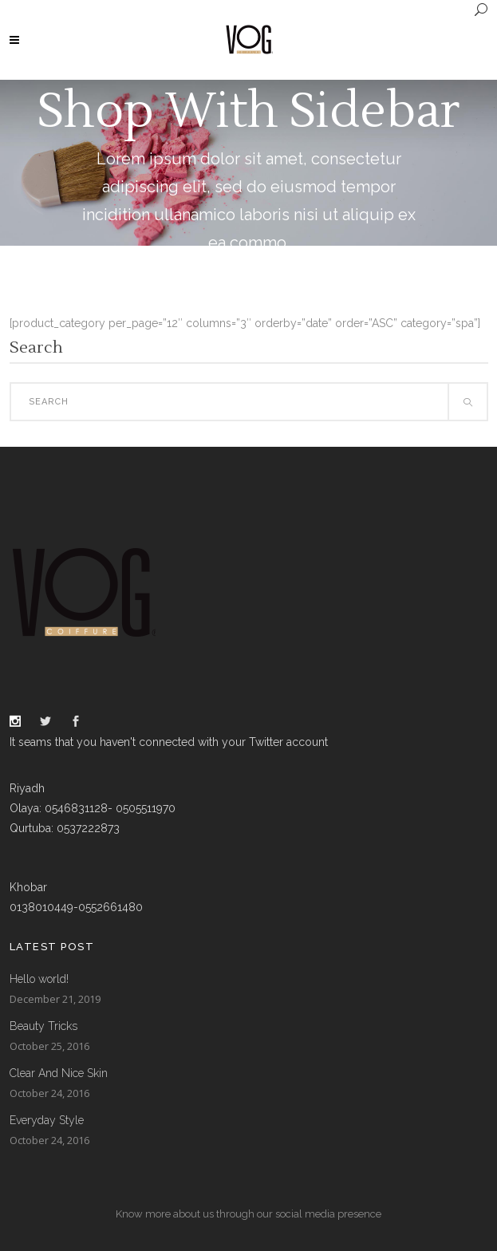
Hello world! (39, 979)
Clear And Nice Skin (59, 1073)
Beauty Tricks (43, 1026)
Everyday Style (47, 1120)
